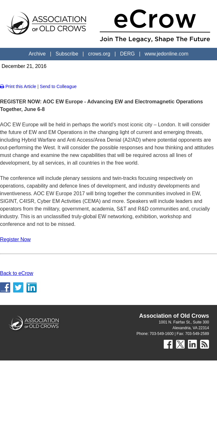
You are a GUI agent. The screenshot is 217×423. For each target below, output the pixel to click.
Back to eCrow (16, 273)
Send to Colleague (58, 86)
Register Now (15, 239)
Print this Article (18, 86)
